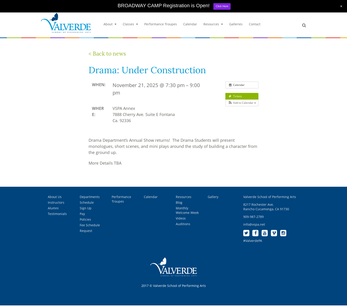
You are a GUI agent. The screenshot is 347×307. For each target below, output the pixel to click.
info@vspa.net (254, 226)
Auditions (183, 225)
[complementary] (314, 282)
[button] (242, 104)
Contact (254, 25)
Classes (130, 25)
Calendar (190, 25)
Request (86, 232)
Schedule (87, 204)
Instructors (56, 204)
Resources (213, 25)
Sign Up (86, 209)
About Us (55, 198)
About (110, 25)
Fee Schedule (90, 226)
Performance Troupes (160, 25)
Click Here (222, 6)
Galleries (236, 25)
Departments (90, 198)
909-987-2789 (253, 218)
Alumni (53, 209)
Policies (85, 221)
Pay (82, 215)
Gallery (213, 198)
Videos (181, 219)
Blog (179, 204)
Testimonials (57, 215)
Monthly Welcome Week (187, 211)
